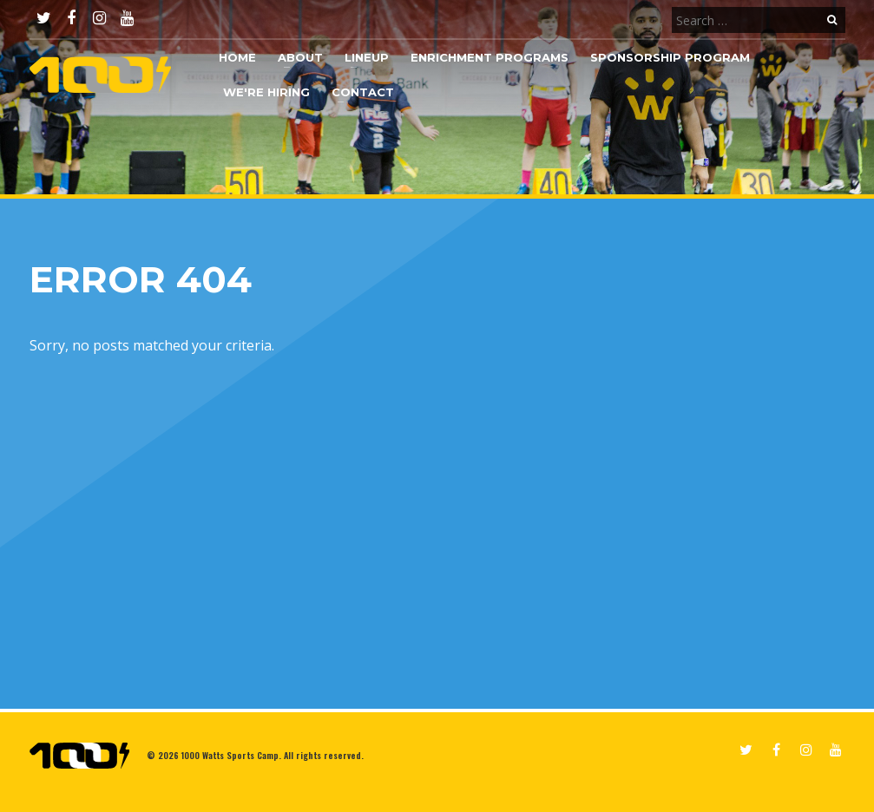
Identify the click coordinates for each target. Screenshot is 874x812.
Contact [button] (363, 92)
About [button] (300, 57)
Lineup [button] (367, 57)
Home (237, 57)
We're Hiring (266, 92)
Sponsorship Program (670, 57)
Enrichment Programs (489, 57)
